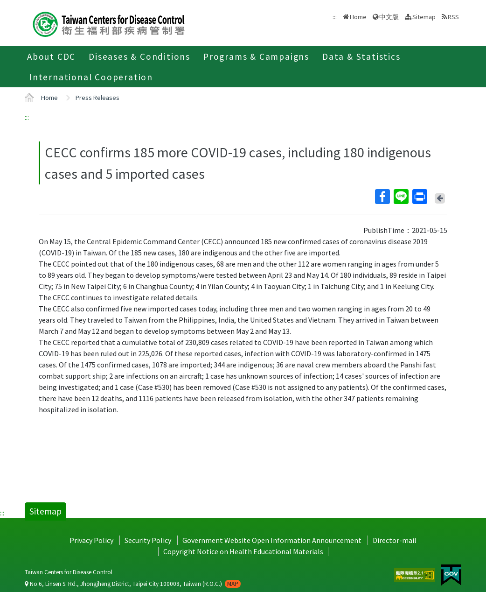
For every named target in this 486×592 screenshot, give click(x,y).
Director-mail (395, 540)
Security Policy (148, 540)
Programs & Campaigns (256, 56)
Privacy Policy (91, 540)
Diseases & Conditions (139, 56)
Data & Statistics (361, 56)
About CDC (51, 56)
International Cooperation (91, 77)
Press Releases (97, 97)
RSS (453, 17)
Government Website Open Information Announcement (271, 540)
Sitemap (424, 17)
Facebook (382, 196)
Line (401, 196)
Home (358, 17)
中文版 (389, 17)
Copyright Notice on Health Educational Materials (243, 551)
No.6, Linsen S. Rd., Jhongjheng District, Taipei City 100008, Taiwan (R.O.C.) (133, 584)
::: (27, 117)
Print (419, 196)
